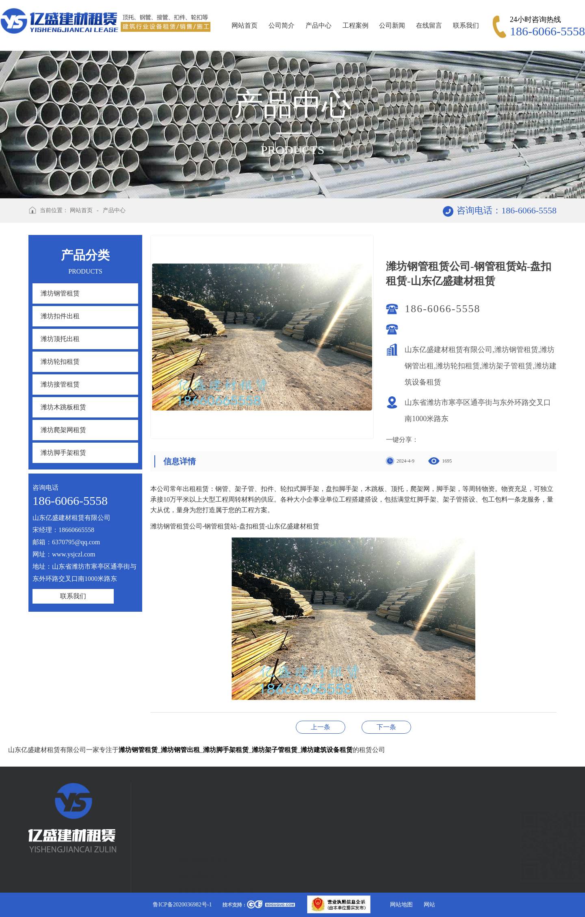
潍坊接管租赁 (60, 384)
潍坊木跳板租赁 (63, 407)
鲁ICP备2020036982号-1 (182, 905)
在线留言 (429, 25)
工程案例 (355, 25)
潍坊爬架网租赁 (63, 429)
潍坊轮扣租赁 (60, 361)
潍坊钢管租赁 (60, 293)
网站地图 (401, 905)
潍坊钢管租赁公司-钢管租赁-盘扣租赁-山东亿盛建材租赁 (320, 727)
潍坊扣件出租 (60, 316)
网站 (429, 905)
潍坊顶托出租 (60, 338)
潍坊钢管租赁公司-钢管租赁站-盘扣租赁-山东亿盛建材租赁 (386, 727)
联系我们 (466, 25)
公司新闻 (392, 25)
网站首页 (245, 25)
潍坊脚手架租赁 (63, 452)
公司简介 (282, 25)
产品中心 (319, 25)
